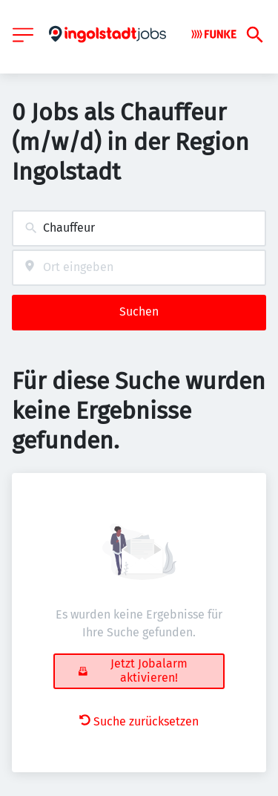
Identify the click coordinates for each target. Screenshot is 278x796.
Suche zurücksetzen (139, 721)
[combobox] (139, 228)
